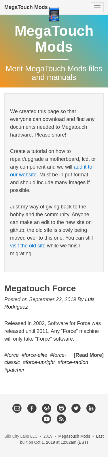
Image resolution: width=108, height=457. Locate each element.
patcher (15, 370)
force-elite (35, 355)
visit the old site (28, 246)
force (13, 355)
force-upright (40, 362)
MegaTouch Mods (26, 7)
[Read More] (89, 355)
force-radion (74, 362)
